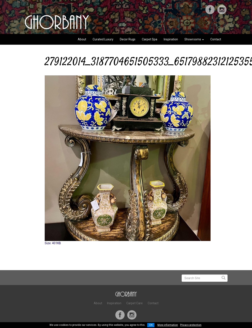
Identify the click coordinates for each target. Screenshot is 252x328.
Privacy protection (190, 324)
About (82, 39)
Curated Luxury (103, 39)
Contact (215, 39)
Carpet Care (134, 303)
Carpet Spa (149, 39)
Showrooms (194, 39)
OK (151, 324)
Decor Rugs (127, 39)
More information (167, 324)
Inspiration (171, 39)
